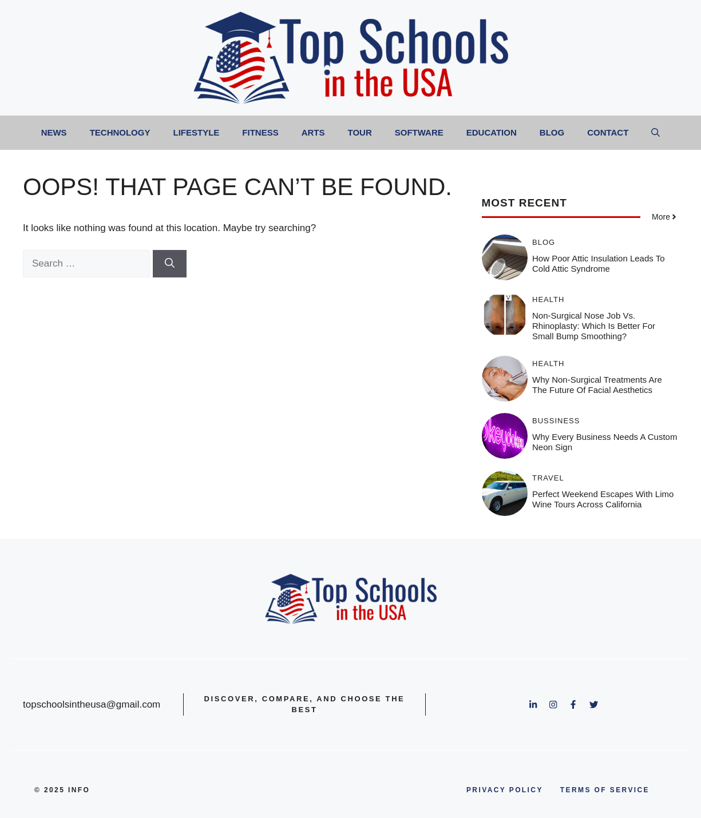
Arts (313, 132)
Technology (120, 132)
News (54, 132)
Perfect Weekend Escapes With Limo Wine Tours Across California (603, 499)
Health (548, 299)
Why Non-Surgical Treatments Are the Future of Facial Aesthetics (597, 385)
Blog (552, 132)
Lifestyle (196, 132)
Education (491, 132)
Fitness (260, 132)
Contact (607, 132)
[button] (655, 133)
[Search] (170, 263)
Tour (360, 132)
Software (419, 132)
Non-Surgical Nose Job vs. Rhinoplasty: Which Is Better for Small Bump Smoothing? (593, 326)
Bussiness (556, 420)
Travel (548, 478)
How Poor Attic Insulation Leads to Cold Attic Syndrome (598, 263)
